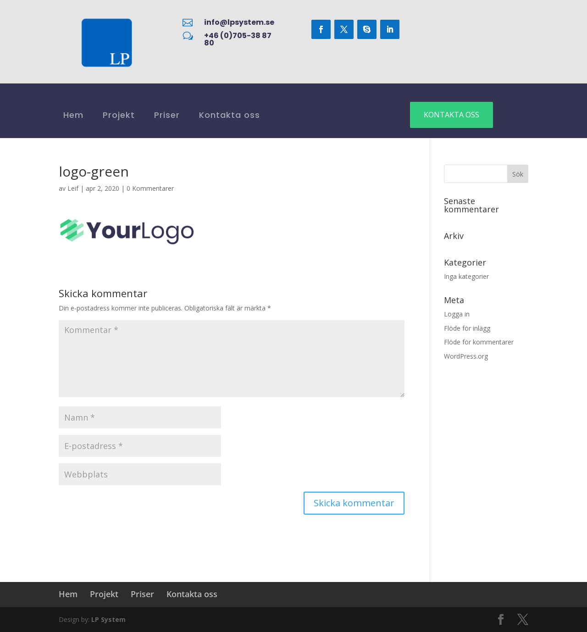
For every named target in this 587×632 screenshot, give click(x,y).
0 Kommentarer (150, 188)
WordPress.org (466, 356)
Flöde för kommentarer (479, 342)
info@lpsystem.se (239, 22)
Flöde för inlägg (467, 328)
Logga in (457, 314)
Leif (72, 188)
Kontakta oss (229, 115)
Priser (167, 115)
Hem (73, 115)
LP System (108, 619)
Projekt (119, 115)
